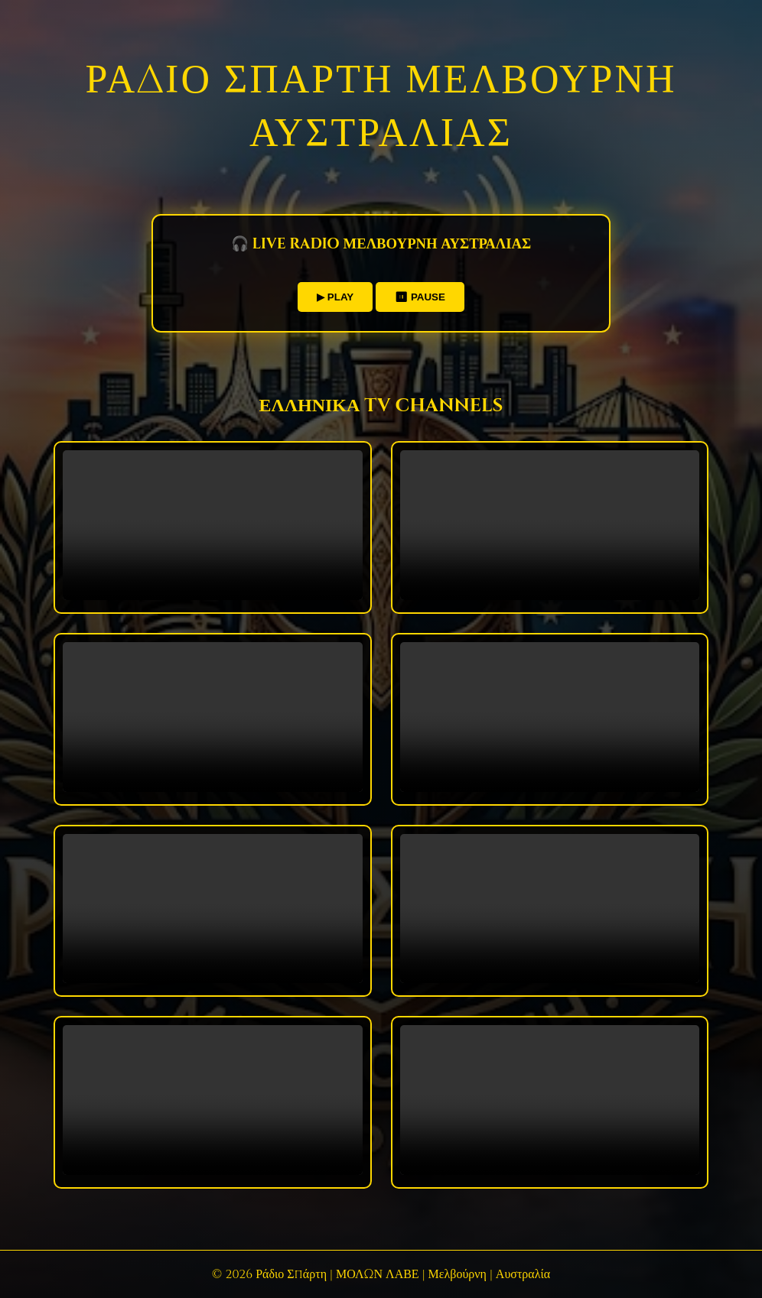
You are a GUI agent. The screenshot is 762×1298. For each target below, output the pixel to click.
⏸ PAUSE (420, 297)
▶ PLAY (335, 297)
